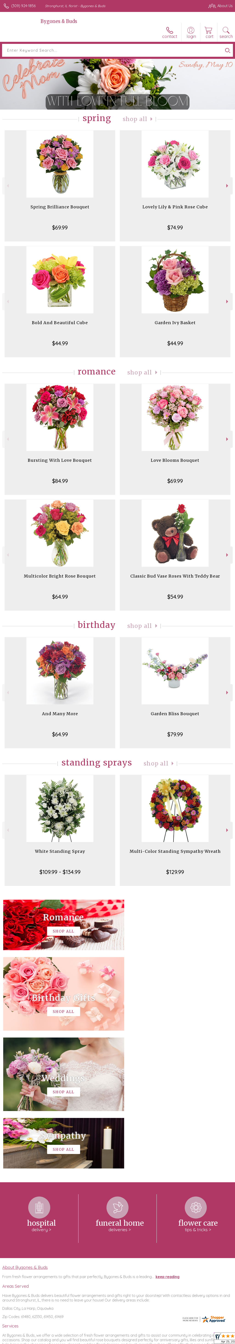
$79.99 (175, 734)
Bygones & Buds (59, 21)
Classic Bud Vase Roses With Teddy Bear (175, 576)
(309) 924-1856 (23, 5)
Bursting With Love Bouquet (60, 460)
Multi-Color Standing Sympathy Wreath (175, 851)
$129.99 (175, 871)
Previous (7, 185)
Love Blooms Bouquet (175, 460)
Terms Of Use (127, 1339)
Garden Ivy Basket (175, 322)
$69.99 (60, 227)
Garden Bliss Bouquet (175, 713)
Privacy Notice (155, 1339)
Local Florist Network (187, 1339)
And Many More (60, 713)
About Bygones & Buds (25, 1129)
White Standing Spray (60, 851)
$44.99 (60, 343)
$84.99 (60, 480)
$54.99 (175, 596)
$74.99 (175, 227)
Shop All (135, 119)
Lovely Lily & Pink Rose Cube (175, 207)
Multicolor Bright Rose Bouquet (60, 576)
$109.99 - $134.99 (60, 871)
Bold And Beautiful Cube (60, 322)
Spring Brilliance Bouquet (60, 207)
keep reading (167, 1139)
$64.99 (60, 596)
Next (228, 185)
